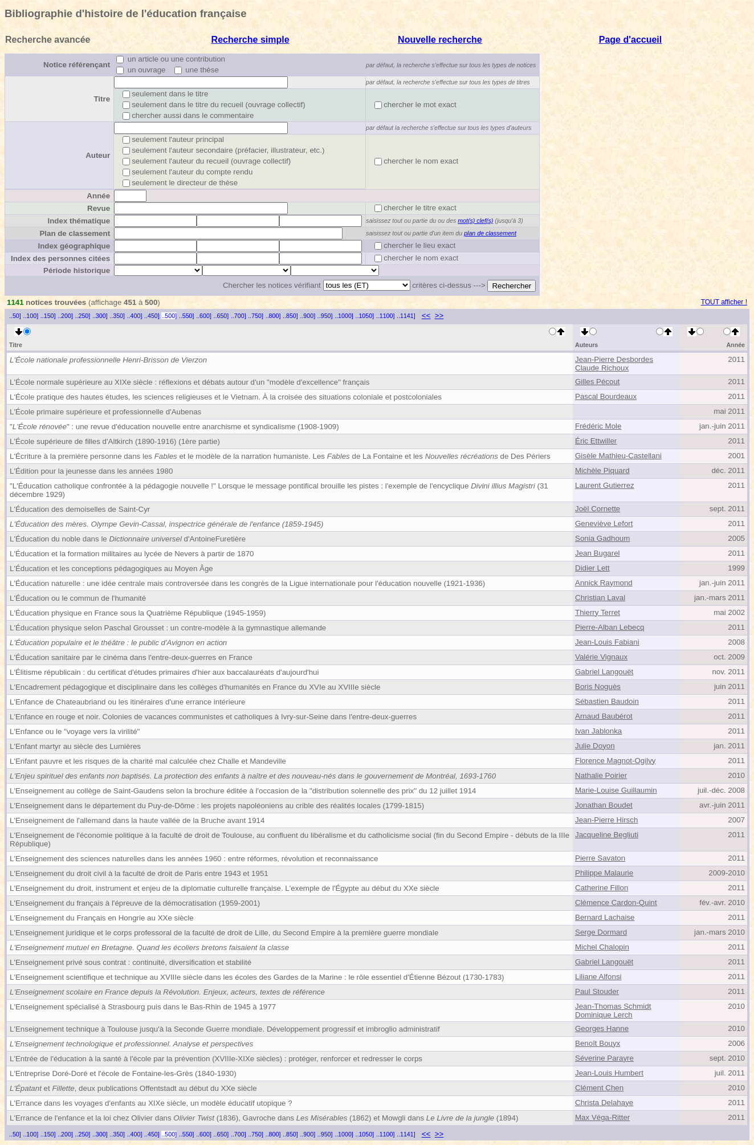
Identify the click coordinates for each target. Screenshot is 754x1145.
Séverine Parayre (604, 1058)
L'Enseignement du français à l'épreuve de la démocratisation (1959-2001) (135, 903)
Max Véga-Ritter (602, 1117)
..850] (290, 315)
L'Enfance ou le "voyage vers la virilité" (75, 731)
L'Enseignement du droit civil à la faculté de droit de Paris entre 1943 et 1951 (139, 873)
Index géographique (74, 246)
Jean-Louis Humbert (609, 1073)
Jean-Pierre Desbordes (614, 359)
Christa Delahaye (604, 1102)
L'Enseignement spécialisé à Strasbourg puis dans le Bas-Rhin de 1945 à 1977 (143, 1007)
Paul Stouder (597, 991)
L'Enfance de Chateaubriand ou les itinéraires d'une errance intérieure (127, 702)
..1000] (344, 315)
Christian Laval (600, 597)
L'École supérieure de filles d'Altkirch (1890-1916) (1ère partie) (115, 441)
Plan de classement (74, 233)
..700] (238, 315)
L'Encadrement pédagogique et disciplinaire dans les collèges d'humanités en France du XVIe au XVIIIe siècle (195, 687)
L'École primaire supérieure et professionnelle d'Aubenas (105, 412)
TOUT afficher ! (724, 302)
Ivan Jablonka (598, 731)
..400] (134, 315)
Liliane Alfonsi (598, 976)
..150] (48, 315)
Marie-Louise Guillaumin (616, 790)
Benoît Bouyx (597, 1043)
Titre (101, 99)
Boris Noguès (598, 686)
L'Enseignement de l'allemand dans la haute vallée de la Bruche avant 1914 (137, 820)
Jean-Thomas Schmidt (613, 1006)
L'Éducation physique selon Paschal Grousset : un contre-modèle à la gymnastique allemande (168, 628)
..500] (169, 315)
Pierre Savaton (600, 858)
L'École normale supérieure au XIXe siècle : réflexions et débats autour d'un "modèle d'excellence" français (189, 382)
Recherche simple (250, 39)
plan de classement (490, 233)
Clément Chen (599, 1087)
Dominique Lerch (604, 1014)
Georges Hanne (602, 1028)
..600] (203, 315)
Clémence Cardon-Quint (616, 902)
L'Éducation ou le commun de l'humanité (78, 598)
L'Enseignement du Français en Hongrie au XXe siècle (102, 918)
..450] (152, 315)
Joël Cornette (597, 508)
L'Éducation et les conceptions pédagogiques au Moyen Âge (111, 568)
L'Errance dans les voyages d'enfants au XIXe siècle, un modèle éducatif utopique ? (151, 1103)
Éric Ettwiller (596, 441)
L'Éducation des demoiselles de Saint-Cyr (80, 509)
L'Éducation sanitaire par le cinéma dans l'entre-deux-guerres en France (131, 657)
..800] (273, 315)
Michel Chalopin (602, 947)
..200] (65, 315)
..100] (30, 315)
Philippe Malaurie (604, 873)
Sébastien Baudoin (607, 701)
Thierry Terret (597, 612)
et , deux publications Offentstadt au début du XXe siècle (133, 1088)
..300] (100, 315)
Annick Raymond (604, 582)
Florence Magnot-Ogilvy (615, 760)
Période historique (76, 270)
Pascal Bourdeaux (606, 396)
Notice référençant (76, 64)
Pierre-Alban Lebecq (610, 627)
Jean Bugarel (597, 553)
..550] (186, 315)
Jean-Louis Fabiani (607, 642)
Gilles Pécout (597, 381)
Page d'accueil (630, 39)
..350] (117, 315)
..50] (15, 315)
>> (439, 315)
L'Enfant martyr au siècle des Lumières (75, 746)
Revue (98, 208)
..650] (221, 315)
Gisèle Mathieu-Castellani (618, 455)
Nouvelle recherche (440, 39)
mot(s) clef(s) (475, 220)
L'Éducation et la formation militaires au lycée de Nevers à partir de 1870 (132, 553)
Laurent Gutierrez (604, 485)
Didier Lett (592, 568)
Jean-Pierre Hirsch (606, 820)
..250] (83, 315)
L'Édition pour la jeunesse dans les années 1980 (91, 471)
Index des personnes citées (60, 258)
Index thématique (78, 221)
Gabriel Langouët (604, 671)
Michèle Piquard (602, 470)
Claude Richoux (602, 368)
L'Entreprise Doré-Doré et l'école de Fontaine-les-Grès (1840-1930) (123, 1073)
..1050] (365, 315)
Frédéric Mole (598, 426)
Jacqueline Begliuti (606, 834)
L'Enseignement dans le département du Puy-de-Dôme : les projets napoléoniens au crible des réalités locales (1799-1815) (217, 805)
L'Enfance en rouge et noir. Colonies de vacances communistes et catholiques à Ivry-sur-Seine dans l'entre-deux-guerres (213, 716)
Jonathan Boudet (604, 805)
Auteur (97, 155)
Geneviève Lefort (604, 523)
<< (426, 315)
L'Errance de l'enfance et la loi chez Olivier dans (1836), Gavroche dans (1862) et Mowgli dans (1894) (264, 1118)
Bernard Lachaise (604, 917)
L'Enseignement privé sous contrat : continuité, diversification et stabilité (130, 962)
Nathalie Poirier (601, 775)
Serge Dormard (601, 932)
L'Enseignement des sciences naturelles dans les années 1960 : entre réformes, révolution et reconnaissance (194, 858)
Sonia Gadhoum (602, 538)
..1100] (385, 315)
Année (98, 195)
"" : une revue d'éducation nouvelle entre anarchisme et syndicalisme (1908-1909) (174, 426)
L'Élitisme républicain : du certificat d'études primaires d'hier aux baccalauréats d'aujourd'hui (164, 672)
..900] (307, 315)
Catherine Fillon (601, 887)
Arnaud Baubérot (604, 716)
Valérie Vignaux (601, 657)
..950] (325, 315)
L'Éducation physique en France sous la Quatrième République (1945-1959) (138, 613)
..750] (255, 315)
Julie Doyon (595, 745)
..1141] (406, 315)
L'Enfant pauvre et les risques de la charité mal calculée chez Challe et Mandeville (148, 761)
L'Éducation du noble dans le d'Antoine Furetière (128, 539)
